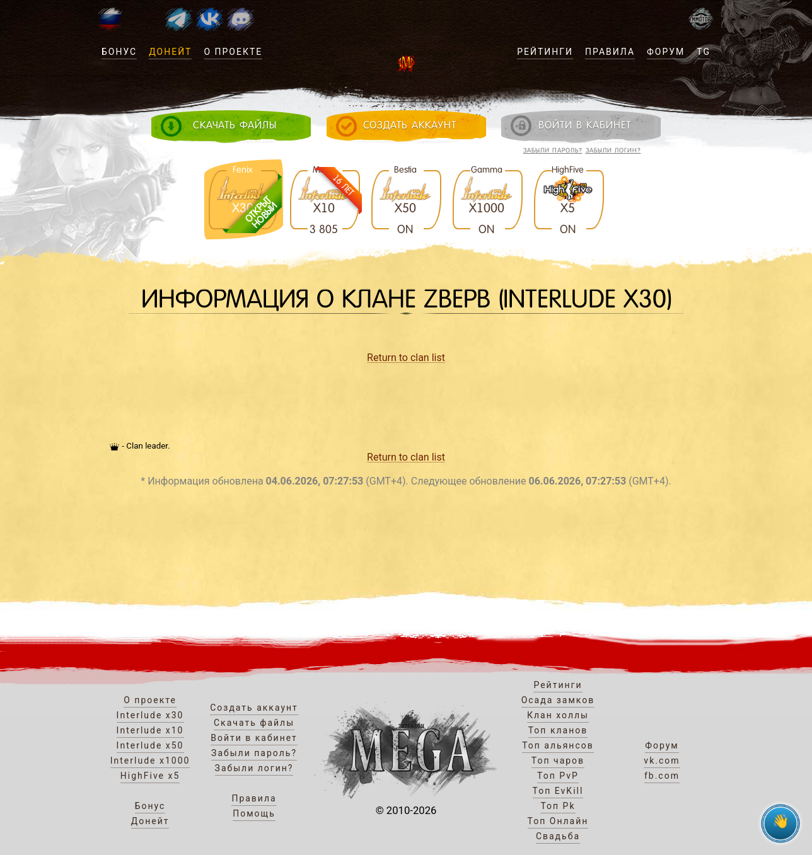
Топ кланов (558, 730)
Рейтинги (545, 52)
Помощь (254, 813)
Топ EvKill (558, 791)
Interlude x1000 (150, 760)
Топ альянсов (558, 745)
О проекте (233, 52)
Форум (666, 52)
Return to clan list (406, 358)
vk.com (662, 760)
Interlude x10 (150, 730)
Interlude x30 (150, 715)
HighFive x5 (150, 776)
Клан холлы (558, 715)
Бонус (119, 52)
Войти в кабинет (254, 738)
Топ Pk (557, 806)
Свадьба (558, 836)
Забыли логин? (613, 150)
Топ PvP (558, 776)
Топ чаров (557, 760)
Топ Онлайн (558, 821)
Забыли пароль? (553, 150)
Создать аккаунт (254, 708)
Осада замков (558, 700)
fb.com (662, 776)
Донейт (170, 52)
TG (703, 52)
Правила (610, 52)
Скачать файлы (254, 723)
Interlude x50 (150, 745)
